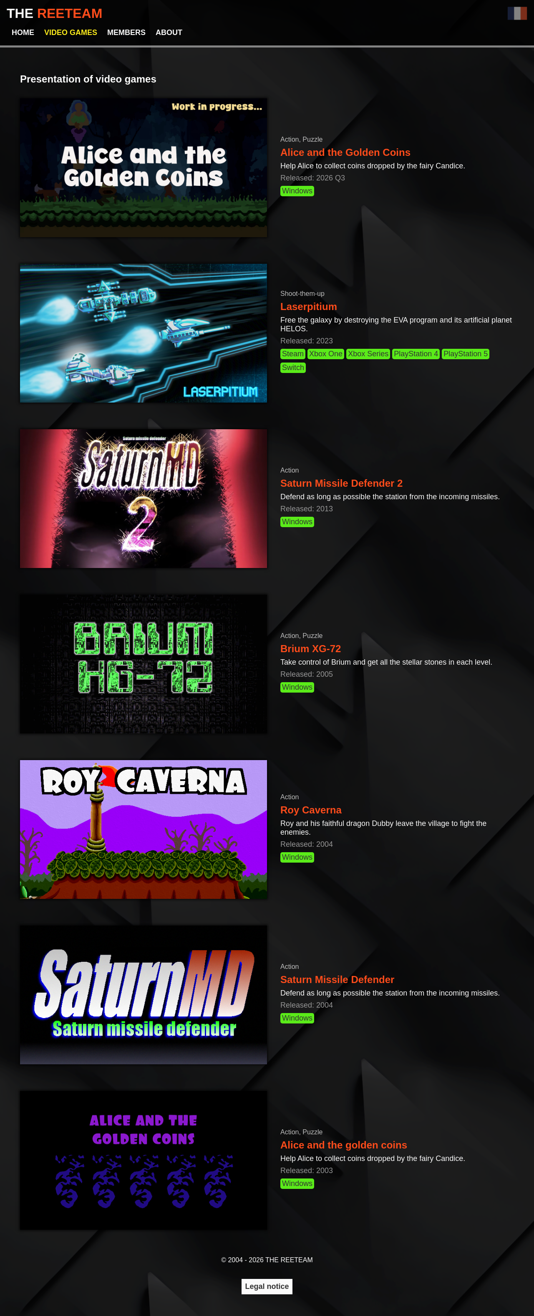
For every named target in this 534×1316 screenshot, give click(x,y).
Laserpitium (308, 306)
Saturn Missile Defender (337, 979)
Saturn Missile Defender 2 (341, 483)
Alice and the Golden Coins (345, 152)
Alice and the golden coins (343, 1145)
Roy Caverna (311, 810)
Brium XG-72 (310, 648)
